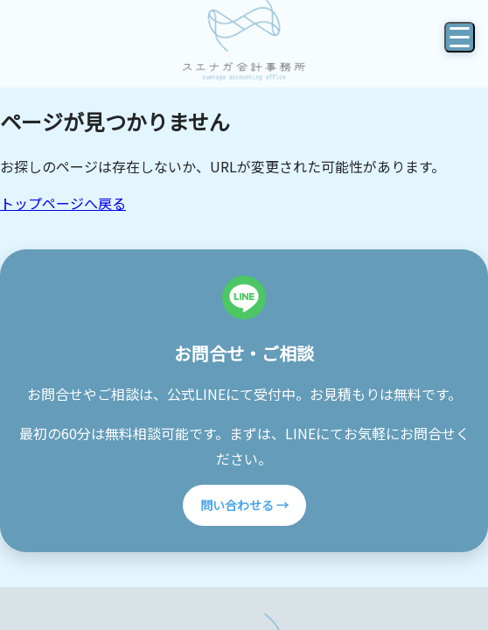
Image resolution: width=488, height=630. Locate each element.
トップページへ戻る (63, 203)
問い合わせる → (244, 505)
